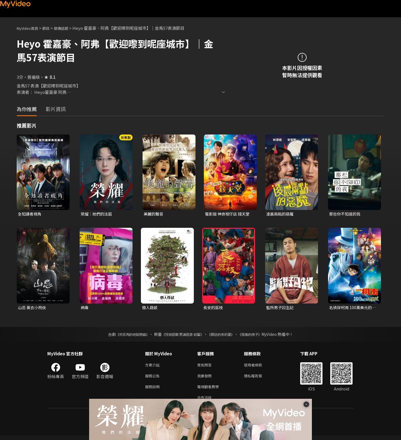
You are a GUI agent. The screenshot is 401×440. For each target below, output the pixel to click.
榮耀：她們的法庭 (97, 214)
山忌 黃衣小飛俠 (33, 308)
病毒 (85, 308)
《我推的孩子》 (258, 335)
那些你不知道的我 (346, 214)
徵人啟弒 (150, 308)
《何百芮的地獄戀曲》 (125, 335)
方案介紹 (153, 366)
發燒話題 (67, 28)
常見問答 (205, 366)
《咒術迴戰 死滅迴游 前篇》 (181, 335)
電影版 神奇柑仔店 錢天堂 (229, 214)
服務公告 (153, 378)
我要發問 (205, 378)
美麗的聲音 (154, 214)
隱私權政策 (257, 378)
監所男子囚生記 (280, 308)
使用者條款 (257, 366)
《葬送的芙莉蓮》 (225, 335)
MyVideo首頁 (29, 28)
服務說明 (153, 390)
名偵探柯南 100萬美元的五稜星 (351, 308)
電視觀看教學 (209, 390)
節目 (50, 28)
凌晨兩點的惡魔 (280, 214)
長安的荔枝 (213, 308)
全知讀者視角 (30, 214)
